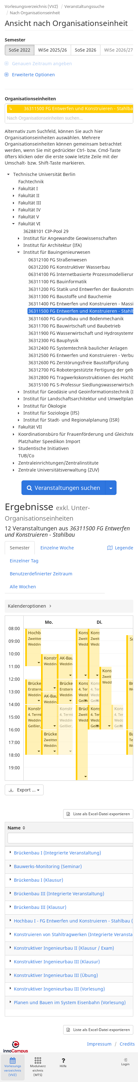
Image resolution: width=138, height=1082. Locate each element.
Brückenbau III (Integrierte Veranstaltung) (59, 894)
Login (125, 1062)
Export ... (24, 790)
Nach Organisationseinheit (35, 13)
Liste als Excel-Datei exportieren (98, 813)
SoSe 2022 (19, 50)
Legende (120, 548)
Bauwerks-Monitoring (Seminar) (48, 866)
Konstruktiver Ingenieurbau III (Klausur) (57, 962)
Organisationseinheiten (30, 99)
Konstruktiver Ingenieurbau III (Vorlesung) (59, 989)
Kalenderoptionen (27, 606)
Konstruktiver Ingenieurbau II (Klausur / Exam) (64, 948)
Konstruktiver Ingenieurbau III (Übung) (56, 975)
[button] (38, 662)
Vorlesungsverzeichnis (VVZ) (31, 6)
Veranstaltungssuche (84, 6)
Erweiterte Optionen (30, 75)
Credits (127, 1044)
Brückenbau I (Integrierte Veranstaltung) (57, 853)
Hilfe (63, 1063)
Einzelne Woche (57, 548)
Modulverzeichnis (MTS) (38, 1067)
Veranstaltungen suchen (63, 487)
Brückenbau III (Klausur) (40, 907)
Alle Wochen (23, 587)
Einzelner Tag (24, 561)
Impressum (99, 1044)
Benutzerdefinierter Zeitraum (41, 574)
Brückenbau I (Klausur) (38, 880)
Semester (15, 40)
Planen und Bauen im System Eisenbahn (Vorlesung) (70, 1002)
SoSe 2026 (85, 50)
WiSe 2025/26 (52, 50)
